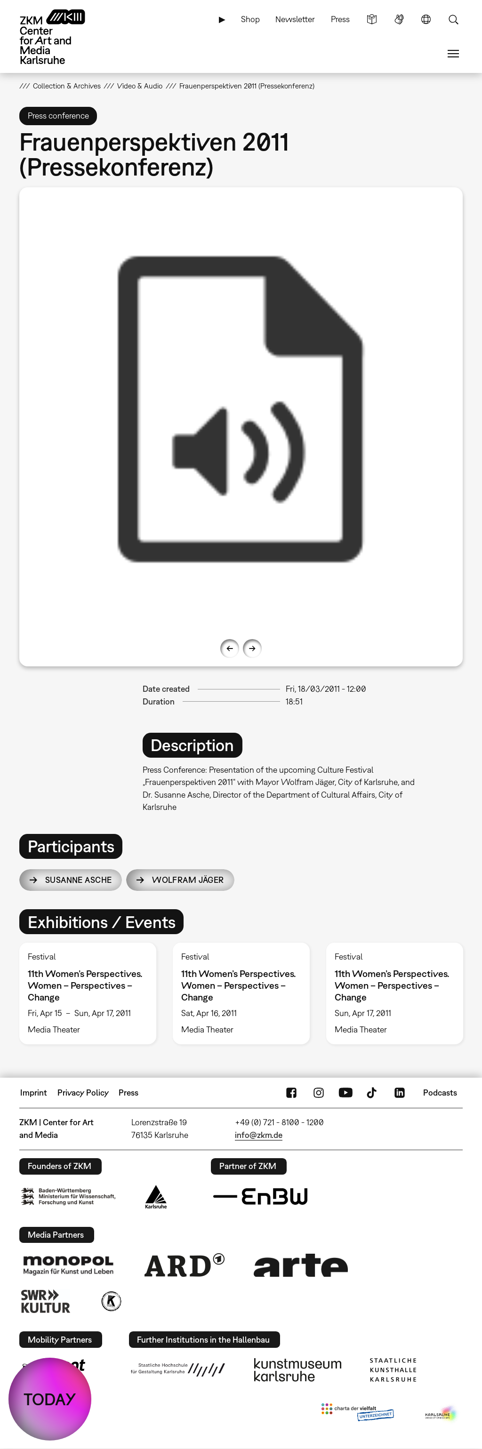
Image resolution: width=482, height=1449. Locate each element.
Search (453, 19)
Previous (229, 648)
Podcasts (440, 1092)
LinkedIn (399, 1093)
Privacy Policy (83, 1092)
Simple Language (371, 19)
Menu (453, 53)
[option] (241, 409)
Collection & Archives (67, 85)
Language (426, 19)
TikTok (372, 1093)
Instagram (318, 1093)
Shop (250, 19)
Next (252, 648)
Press (340, 19)
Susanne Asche (78, 880)
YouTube (345, 1093)
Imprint (33, 1092)
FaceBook (291, 1093)
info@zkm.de (258, 1135)
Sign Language (399, 19)
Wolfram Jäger (188, 880)
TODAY (50, 1399)
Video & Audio (139, 85)
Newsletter (295, 19)
